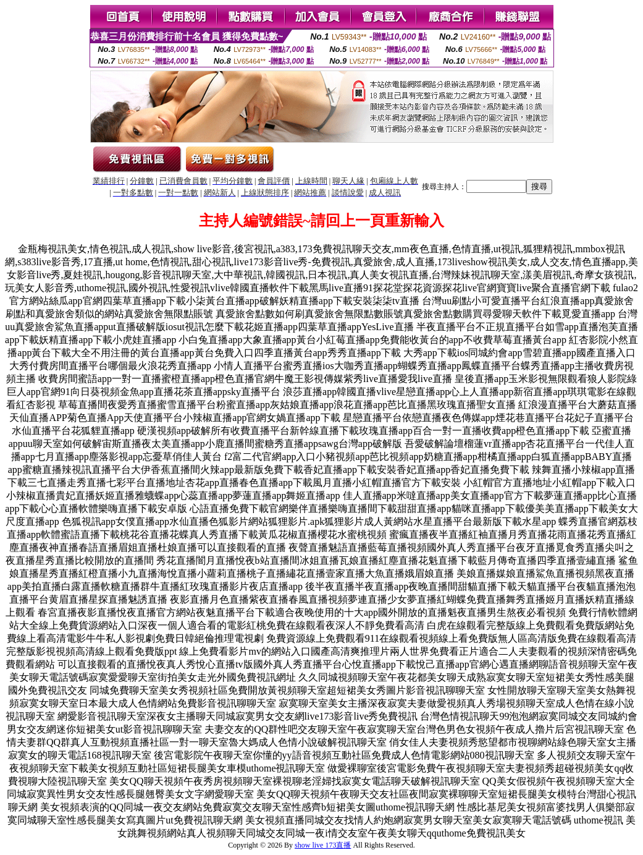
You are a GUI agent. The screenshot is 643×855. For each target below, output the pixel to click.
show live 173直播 (323, 845)
